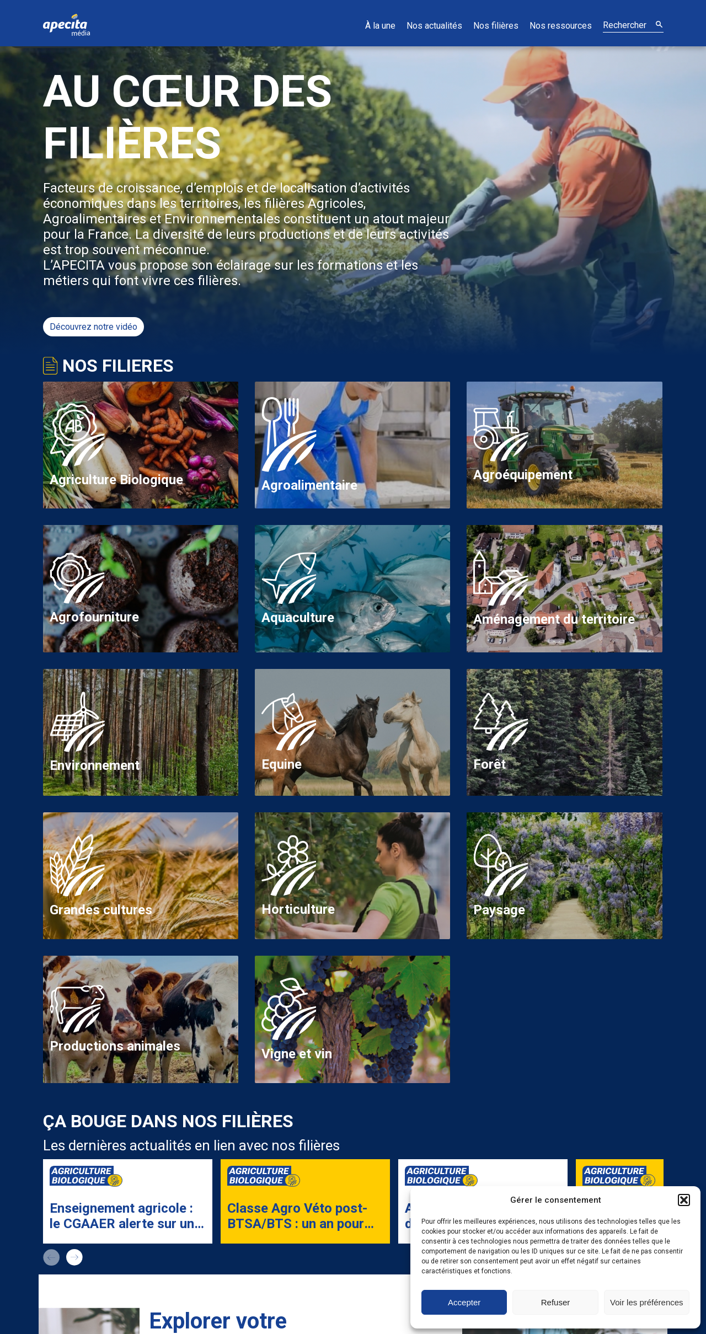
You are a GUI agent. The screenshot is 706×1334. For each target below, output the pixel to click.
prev (51, 1257)
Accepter (464, 1302)
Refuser (555, 1302)
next (74, 1257)
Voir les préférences (646, 1302)
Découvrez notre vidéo (93, 327)
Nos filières (495, 25)
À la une (380, 25)
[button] (683, 1200)
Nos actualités (434, 25)
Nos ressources (561, 25)
